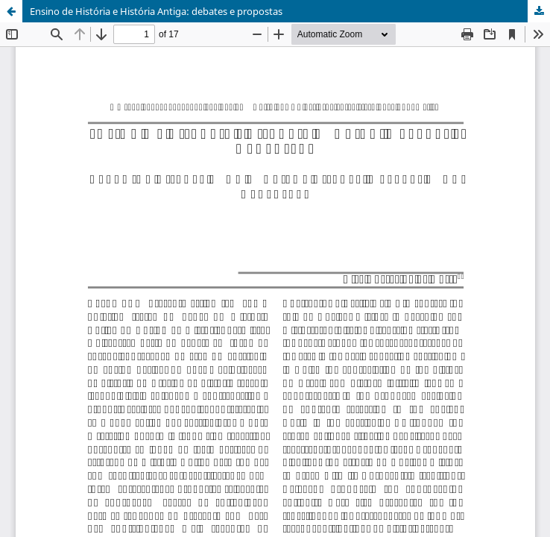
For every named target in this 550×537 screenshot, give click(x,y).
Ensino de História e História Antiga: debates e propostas (156, 11)
